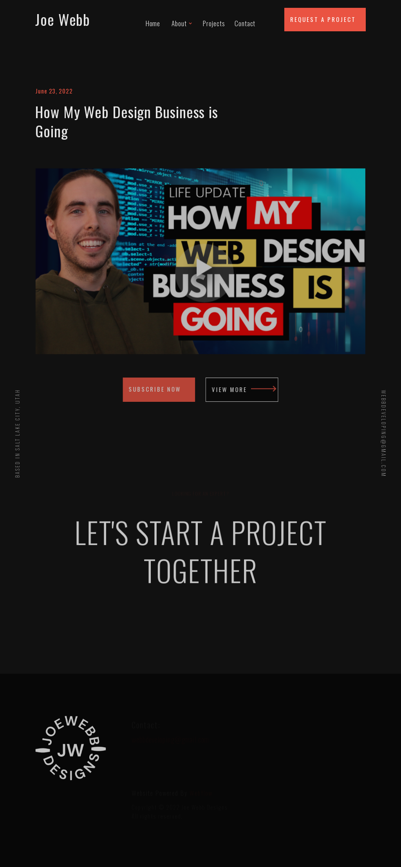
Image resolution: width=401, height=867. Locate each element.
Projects (214, 22)
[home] (83, 19)
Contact (245, 22)
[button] (181, 19)
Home (153, 22)
